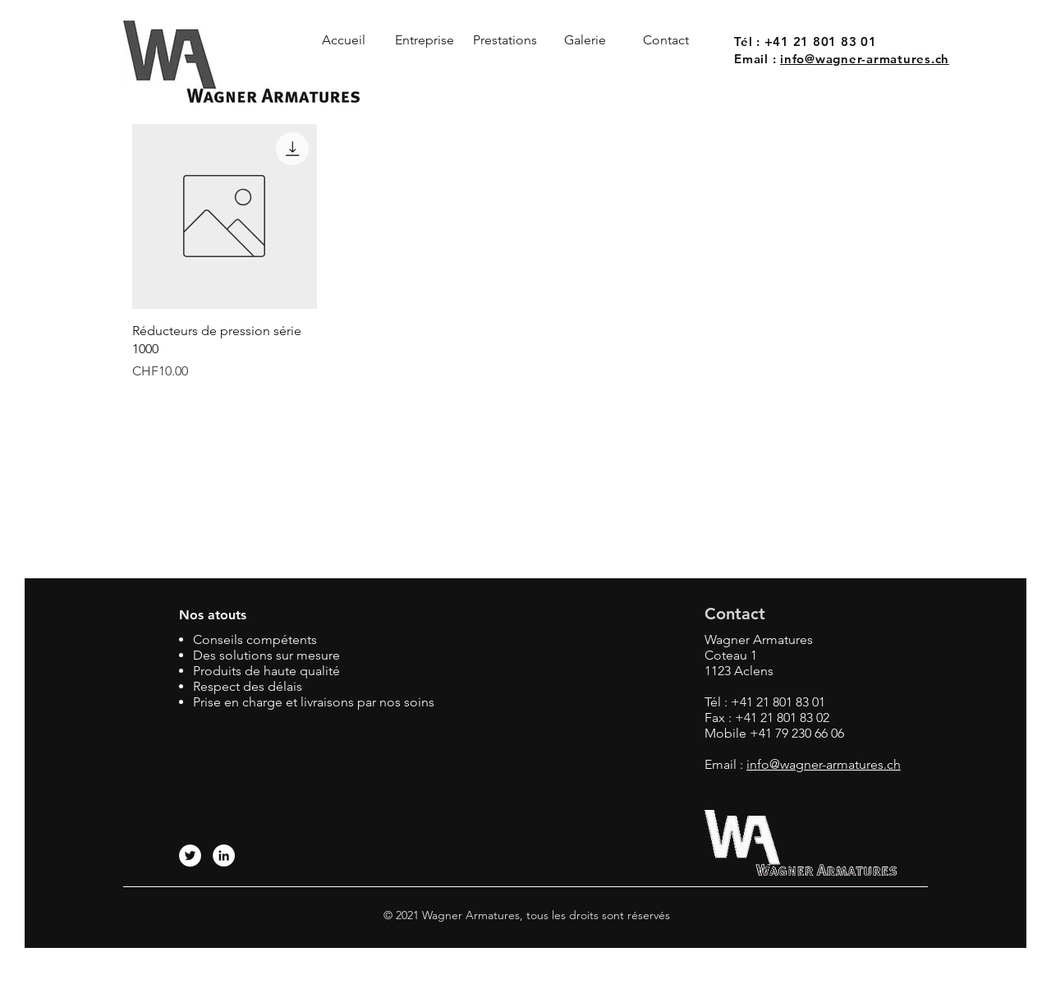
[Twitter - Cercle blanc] (190, 855)
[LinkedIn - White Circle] (224, 855)
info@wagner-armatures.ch (864, 59)
